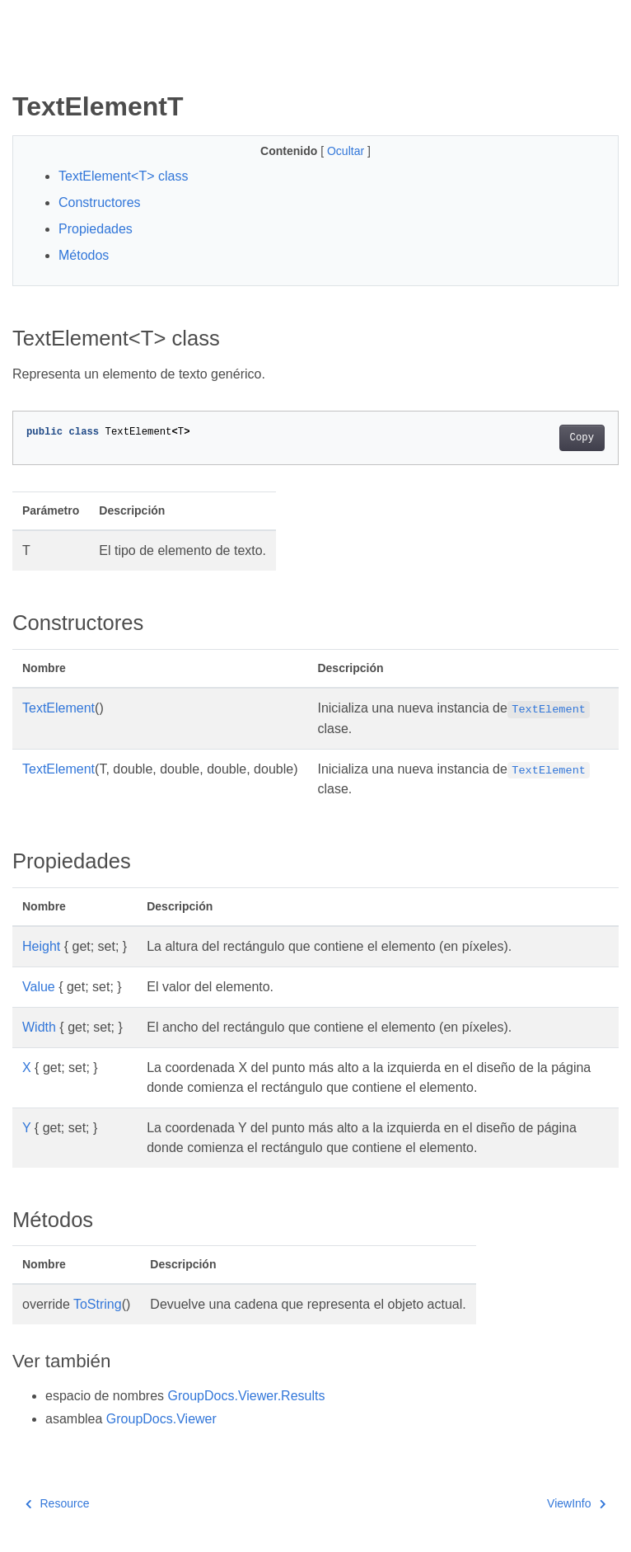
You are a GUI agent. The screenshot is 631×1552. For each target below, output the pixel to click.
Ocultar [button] (347, 151)
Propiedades (95, 229)
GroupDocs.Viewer (161, 1419)
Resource (57, 1503)
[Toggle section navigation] (26, 63)
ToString (97, 1304)
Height (41, 946)
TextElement (58, 708)
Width (39, 1027)
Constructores (99, 202)
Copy (582, 438)
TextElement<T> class (123, 176)
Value (38, 987)
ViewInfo (576, 1503)
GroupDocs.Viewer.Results (246, 1396)
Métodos (83, 255)
